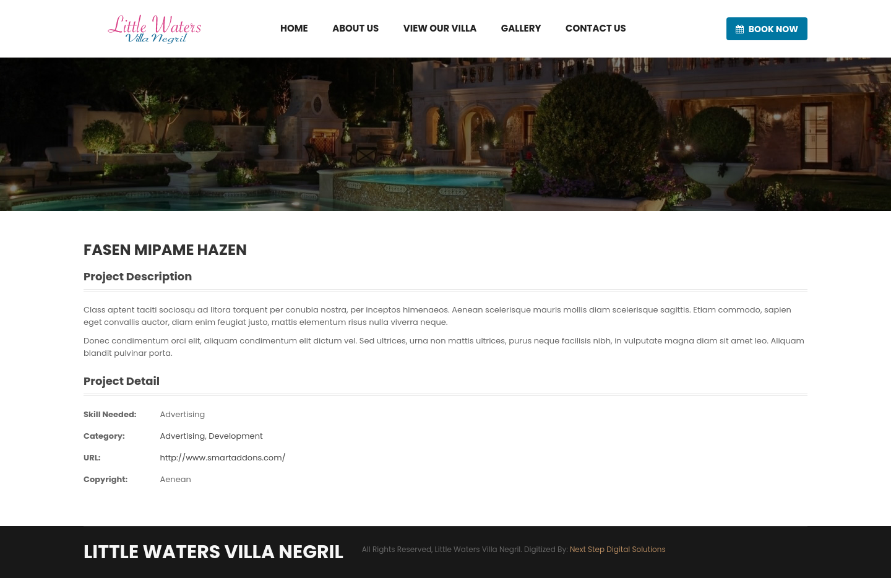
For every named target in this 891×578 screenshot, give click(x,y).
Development (235, 436)
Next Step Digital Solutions (618, 549)
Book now (767, 29)
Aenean (175, 479)
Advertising (182, 414)
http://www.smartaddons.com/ (222, 458)
